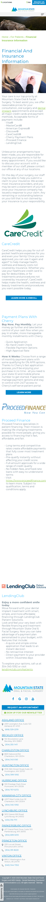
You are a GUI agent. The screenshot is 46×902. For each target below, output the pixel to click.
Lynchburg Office (15, 815)
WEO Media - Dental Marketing (23, 880)
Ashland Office (13, 725)
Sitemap (39, 883)
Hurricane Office (14, 785)
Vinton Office (12, 860)
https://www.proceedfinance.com (26, 480)
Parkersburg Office (16, 830)
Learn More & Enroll (24, 298)
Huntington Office (15, 770)
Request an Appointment (23, 707)
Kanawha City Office (16, 800)
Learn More (24, 392)
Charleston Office (15, 755)
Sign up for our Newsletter (23, 712)
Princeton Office (14, 845)
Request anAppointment (39, 2)
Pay (28, 2)
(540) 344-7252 (12, 870)
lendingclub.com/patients (17, 669)
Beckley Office (12, 740)
